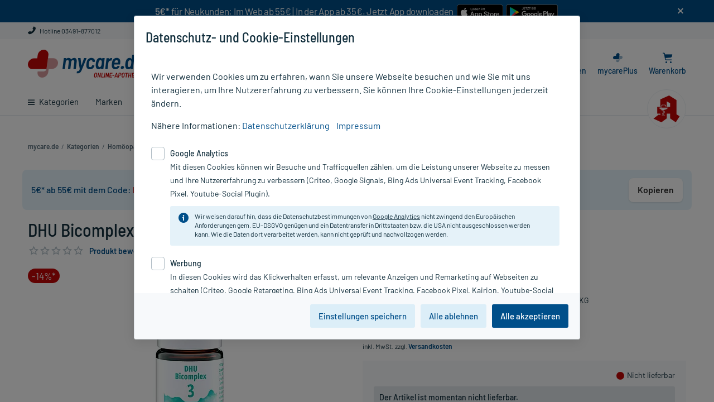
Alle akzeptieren (530, 316)
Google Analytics (396, 216)
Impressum (358, 125)
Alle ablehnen (453, 316)
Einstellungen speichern (363, 316)
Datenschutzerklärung (286, 125)
